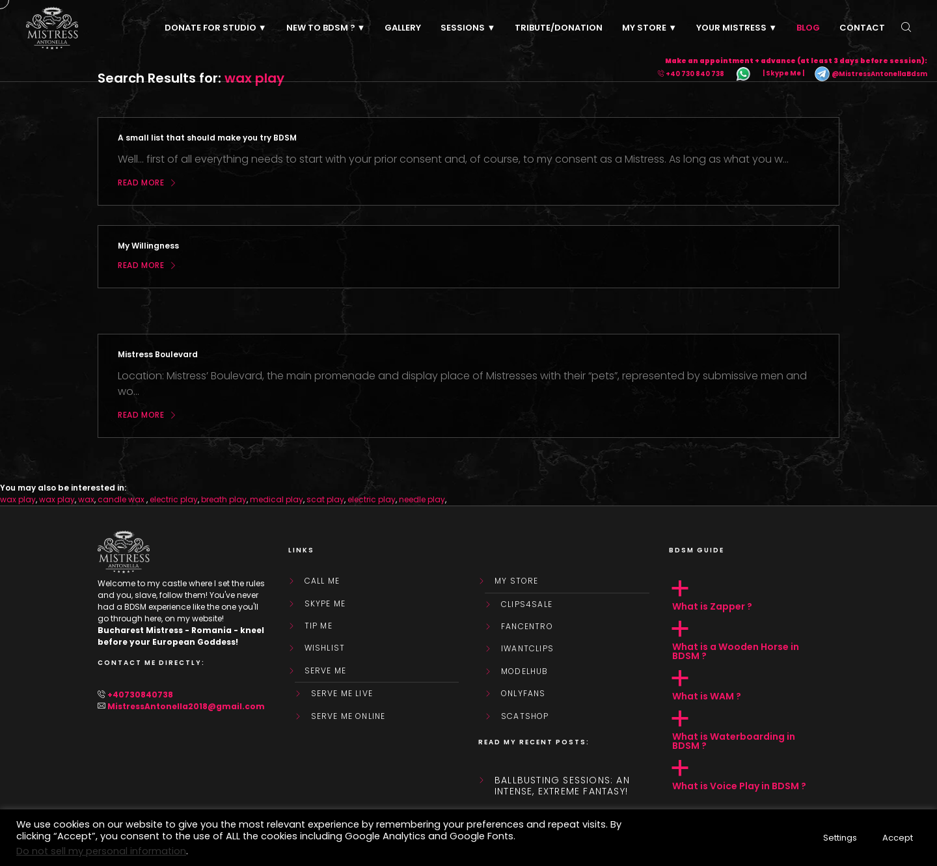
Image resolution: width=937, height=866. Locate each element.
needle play (422, 499)
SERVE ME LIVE (342, 693)
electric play (174, 499)
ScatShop (525, 716)
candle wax (122, 499)
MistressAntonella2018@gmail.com (186, 706)
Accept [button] (897, 838)
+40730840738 (140, 694)
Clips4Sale (526, 604)
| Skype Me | (783, 74)
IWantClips (527, 648)
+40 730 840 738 (695, 74)
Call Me (322, 581)
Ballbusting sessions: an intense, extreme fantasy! (562, 786)
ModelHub (525, 671)
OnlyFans (523, 693)
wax (86, 499)
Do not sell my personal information (101, 851)
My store (517, 581)
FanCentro (527, 626)
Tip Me (319, 625)
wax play (18, 499)
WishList (325, 648)
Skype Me (325, 603)
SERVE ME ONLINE (348, 716)
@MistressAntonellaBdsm (870, 74)
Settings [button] (840, 838)
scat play (325, 499)
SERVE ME (326, 670)
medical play (276, 499)
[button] (754, 596)
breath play (224, 499)
